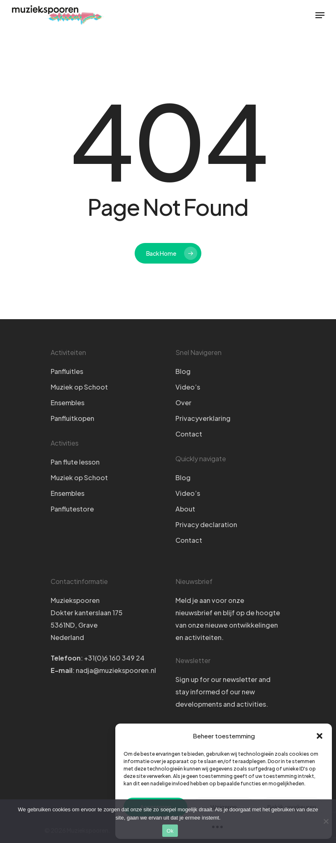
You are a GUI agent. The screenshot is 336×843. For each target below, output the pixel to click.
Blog (183, 371)
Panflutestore (72, 508)
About (185, 508)
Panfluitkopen (72, 418)
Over (183, 402)
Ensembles (67, 402)
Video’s (187, 387)
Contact (188, 434)
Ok (169, 831)
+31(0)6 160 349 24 (114, 658)
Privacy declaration (206, 524)
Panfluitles (67, 371)
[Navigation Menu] (319, 15)
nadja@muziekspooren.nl (116, 670)
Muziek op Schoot (79, 387)
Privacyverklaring (203, 418)
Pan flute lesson (75, 462)
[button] (319, 736)
